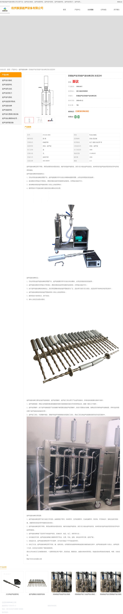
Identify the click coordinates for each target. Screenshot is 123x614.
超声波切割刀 (7, 93)
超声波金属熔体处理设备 (11, 118)
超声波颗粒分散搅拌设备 (37, 594)
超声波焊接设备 (8, 122)
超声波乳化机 (7, 89)
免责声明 (20, 612)
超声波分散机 (7, 80)
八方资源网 (13, 612)
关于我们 (116, 9)
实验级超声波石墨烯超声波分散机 (110, 594)
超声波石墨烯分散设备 (10, 114)
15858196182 (82, 111)
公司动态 (103, 9)
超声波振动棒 (23, 69)
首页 (64, 9)
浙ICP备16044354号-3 (23, 605)
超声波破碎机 (7, 110)
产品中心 (77, 9)
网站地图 (33, 612)
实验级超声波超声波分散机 (61, 594)
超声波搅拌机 (7, 84)
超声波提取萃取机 (8, 101)
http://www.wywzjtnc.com (34, 559)
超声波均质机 (7, 97)
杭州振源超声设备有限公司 (38, 605)
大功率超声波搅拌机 (12, 594)
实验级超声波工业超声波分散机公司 (86, 594)
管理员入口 (26, 612)
